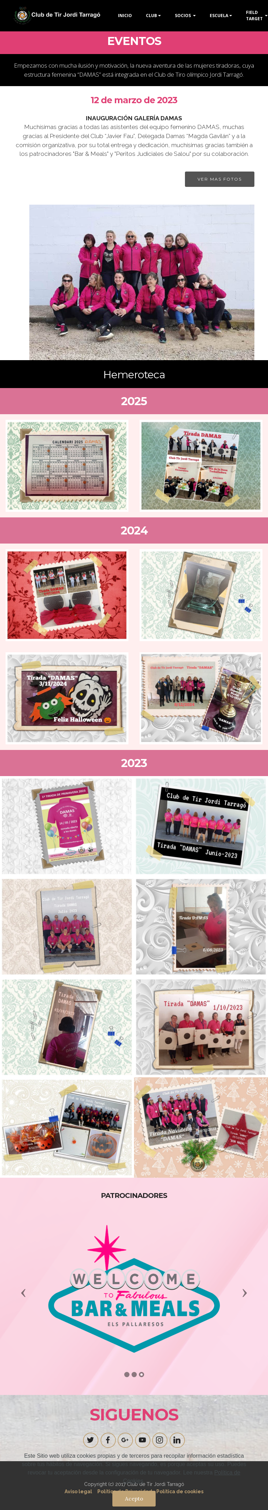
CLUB (151, 15)
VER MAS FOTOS (220, 179)
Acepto (134, 1498)
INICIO (125, 15)
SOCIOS (183, 15)
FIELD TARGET (255, 15)
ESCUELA (219, 15)
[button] (23, 1292)
